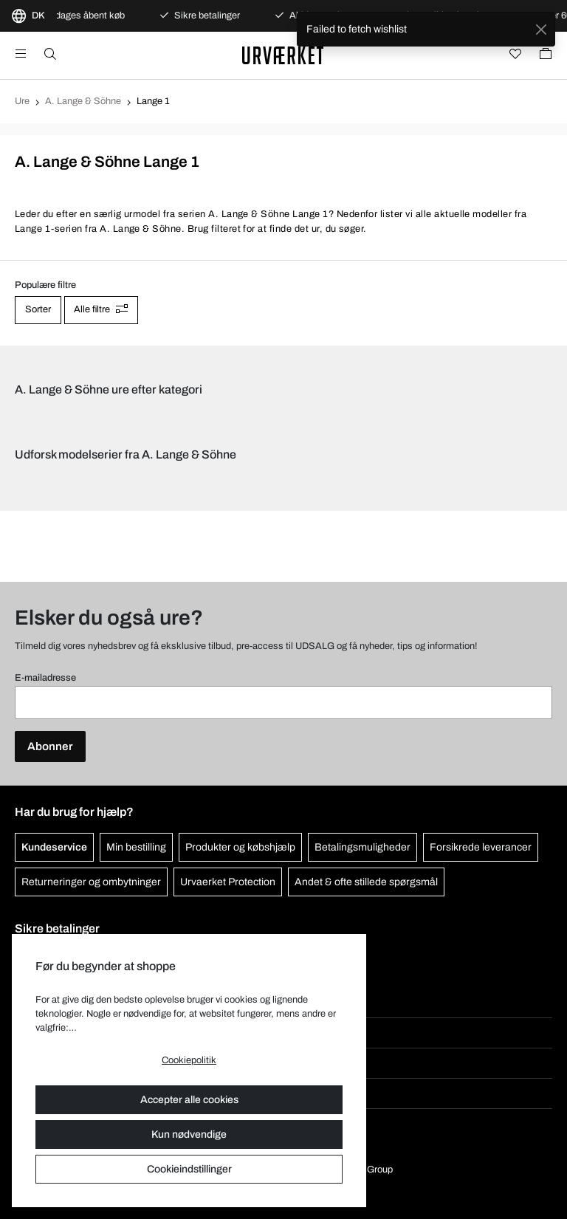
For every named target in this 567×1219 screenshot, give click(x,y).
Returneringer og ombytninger (91, 881)
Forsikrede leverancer (481, 847)
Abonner (50, 746)
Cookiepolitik (189, 1060)
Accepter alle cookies (189, 1099)
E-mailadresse (45, 678)
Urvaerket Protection (227, 881)
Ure (22, 101)
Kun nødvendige (189, 1134)
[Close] (541, 29)
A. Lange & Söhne (83, 101)
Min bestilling (136, 847)
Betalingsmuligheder (362, 847)
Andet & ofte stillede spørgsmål (366, 881)
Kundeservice (54, 847)
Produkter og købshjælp (240, 847)
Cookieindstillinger (189, 1169)
